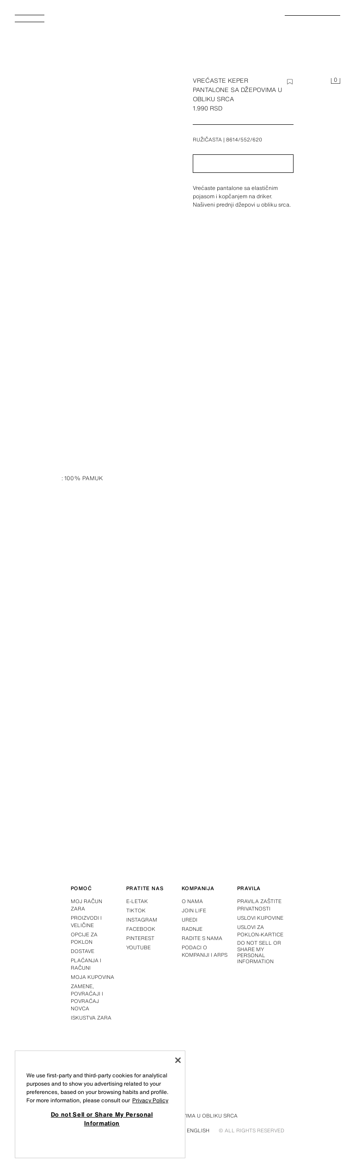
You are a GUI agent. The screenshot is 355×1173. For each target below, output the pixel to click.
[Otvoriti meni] (33, 21)
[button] (243, 163)
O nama (192, 901)
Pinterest (140, 938)
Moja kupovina (92, 977)
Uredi (189, 919)
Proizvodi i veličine (86, 921)
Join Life (194, 910)
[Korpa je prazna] (335, 81)
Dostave (82, 951)
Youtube (138, 947)
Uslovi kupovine (260, 918)
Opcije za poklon (84, 938)
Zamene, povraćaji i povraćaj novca (87, 997)
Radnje (192, 929)
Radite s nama (202, 938)
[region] (100, 1104)
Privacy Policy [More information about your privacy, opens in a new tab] (150, 1100)
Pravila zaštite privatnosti (259, 905)
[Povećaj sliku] (94, 197)
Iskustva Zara (91, 1017)
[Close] (178, 1060)
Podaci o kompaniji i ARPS (204, 951)
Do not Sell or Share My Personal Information (259, 952)
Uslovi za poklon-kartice (260, 930)
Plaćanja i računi (86, 964)
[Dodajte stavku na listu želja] (290, 81)
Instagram (141, 919)
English (198, 1130)
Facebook (140, 929)
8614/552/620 (244, 139)
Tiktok (136, 910)
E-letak (137, 901)
